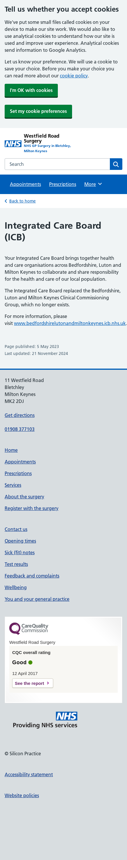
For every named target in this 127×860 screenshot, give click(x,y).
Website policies (22, 795)
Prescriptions (62, 184)
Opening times (20, 541)
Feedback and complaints (32, 576)
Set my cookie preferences (38, 111)
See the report (29, 683)
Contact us (16, 529)
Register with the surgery (31, 508)
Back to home (22, 201)
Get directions (20, 415)
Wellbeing (16, 587)
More (93, 183)
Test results (16, 564)
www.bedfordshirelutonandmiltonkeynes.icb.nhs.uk (70, 323)
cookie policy (74, 76)
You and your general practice (37, 599)
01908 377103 (20, 429)
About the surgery (24, 497)
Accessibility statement (29, 774)
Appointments (25, 184)
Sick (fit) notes (20, 552)
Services (13, 485)
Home (11, 450)
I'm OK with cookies (31, 90)
